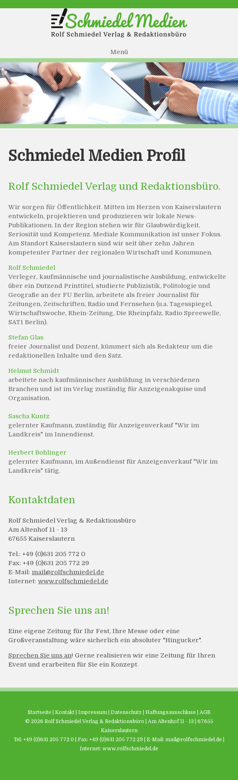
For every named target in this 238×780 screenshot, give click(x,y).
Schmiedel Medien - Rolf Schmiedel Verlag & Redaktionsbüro (119, 23)
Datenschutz (126, 712)
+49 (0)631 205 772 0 (48, 739)
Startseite (39, 712)
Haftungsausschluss (170, 712)
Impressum (92, 712)
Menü (119, 52)
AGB (205, 712)
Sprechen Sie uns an (39, 655)
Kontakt (64, 712)
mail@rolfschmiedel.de (68, 572)
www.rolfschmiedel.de (73, 581)
